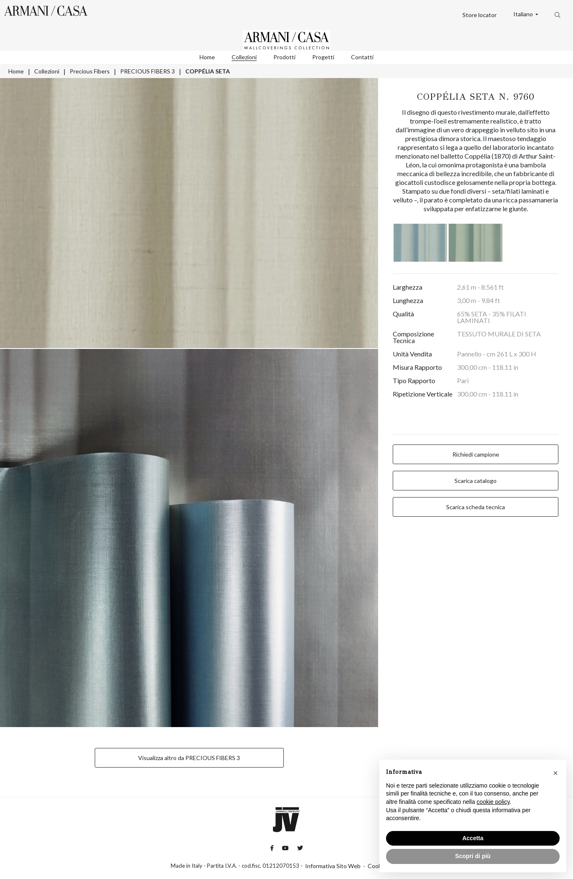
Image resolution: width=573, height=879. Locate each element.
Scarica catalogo (475, 480)
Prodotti (284, 57)
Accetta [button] (473, 838)
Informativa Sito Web (333, 865)
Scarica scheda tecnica (475, 506)
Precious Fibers (90, 71)
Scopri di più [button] (473, 856)
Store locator (479, 14)
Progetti (323, 57)
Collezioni (244, 57)
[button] (555, 773)
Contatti (362, 57)
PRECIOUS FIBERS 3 (147, 71)
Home (207, 57)
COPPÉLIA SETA (207, 71)
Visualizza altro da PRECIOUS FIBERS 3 (189, 757)
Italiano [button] (523, 14)
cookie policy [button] (493, 801)
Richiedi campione (475, 454)
